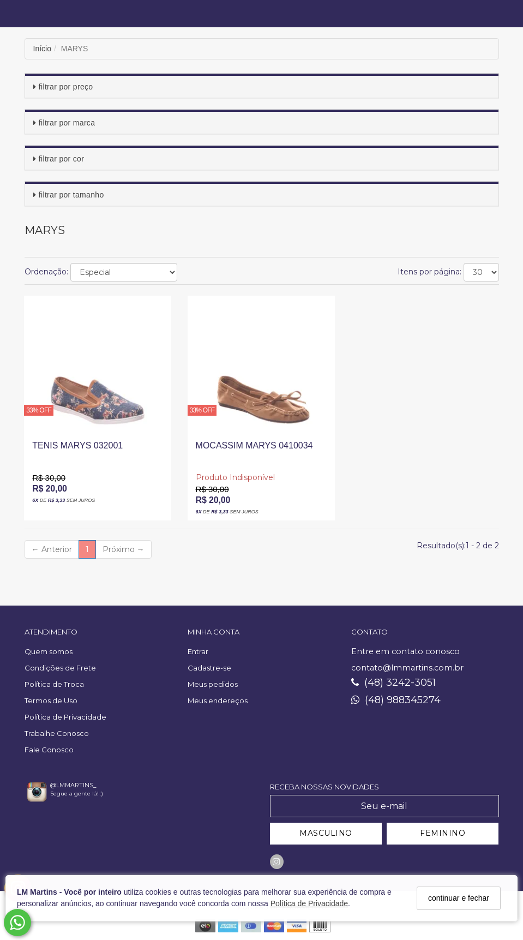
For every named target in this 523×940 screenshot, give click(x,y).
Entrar (198, 651)
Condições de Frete (60, 667)
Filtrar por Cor (61, 158)
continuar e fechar (458, 898)
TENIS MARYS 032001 (77, 445)
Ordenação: (46, 272)
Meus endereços (218, 700)
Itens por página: (429, 272)
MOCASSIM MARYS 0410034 (254, 445)
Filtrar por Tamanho (71, 194)
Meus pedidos (213, 684)
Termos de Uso (51, 700)
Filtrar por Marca (67, 122)
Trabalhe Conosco (57, 733)
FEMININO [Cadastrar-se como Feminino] (442, 833)
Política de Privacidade (309, 903)
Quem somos (49, 651)
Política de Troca (54, 684)
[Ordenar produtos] (123, 272)
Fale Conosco (49, 749)
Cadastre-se (209, 667)
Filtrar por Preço (66, 86)
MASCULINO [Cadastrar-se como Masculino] (325, 833)
